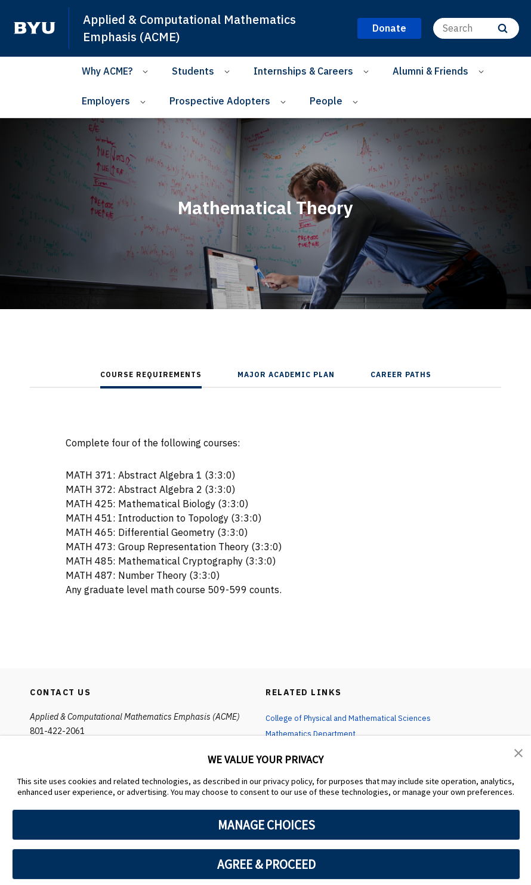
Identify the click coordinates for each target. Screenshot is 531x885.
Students (193, 71)
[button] (519, 753)
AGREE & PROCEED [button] (266, 864)
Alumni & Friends (430, 71)
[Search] (476, 28)
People (326, 101)
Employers (106, 101)
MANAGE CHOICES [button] (266, 824)
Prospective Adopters (219, 101)
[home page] (34, 28)
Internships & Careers (303, 71)
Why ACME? (107, 71)
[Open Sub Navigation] (147, 71)
